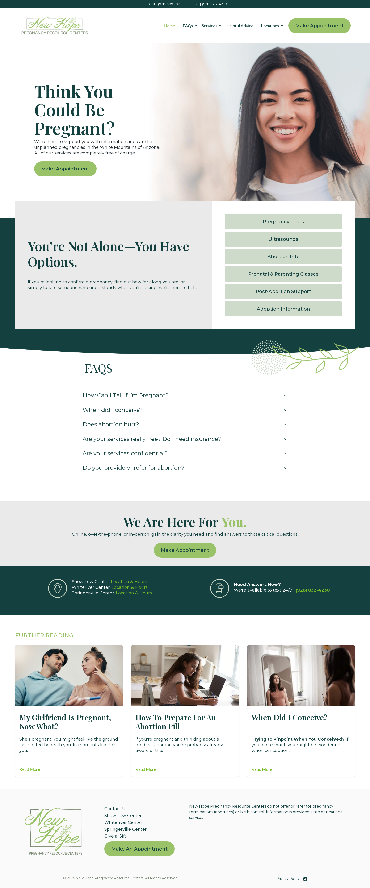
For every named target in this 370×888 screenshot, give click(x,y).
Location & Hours (129, 580)
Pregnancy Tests (284, 221)
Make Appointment (319, 26)
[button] (188, 26)
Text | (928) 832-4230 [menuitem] (209, 4)
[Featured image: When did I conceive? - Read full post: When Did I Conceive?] (301, 674)
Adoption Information (284, 308)
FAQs (188, 25)
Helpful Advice (239, 25)
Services (209, 25)
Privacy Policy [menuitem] (287, 877)
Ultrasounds (284, 238)
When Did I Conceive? (289, 716)
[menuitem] (139, 847)
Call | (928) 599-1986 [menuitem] (165, 4)
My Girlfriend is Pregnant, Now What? (65, 720)
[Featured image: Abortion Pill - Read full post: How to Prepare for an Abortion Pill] (185, 674)
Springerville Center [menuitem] (125, 827)
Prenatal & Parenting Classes (284, 273)
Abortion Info (284, 256)
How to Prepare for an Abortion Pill (175, 720)
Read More (29, 767)
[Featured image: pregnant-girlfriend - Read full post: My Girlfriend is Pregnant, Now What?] (69, 674)
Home (169, 25)
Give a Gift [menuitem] (115, 834)
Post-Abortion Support (284, 291)
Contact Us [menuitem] (116, 807)
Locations (270, 25)
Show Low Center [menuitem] (123, 814)
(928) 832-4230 (313, 588)
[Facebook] (304, 878)
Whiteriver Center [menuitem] (123, 821)
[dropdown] (188, 26)
